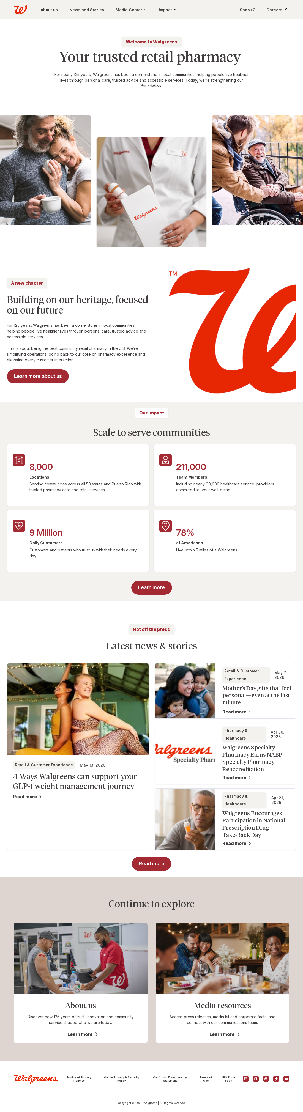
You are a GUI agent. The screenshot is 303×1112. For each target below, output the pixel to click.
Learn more (79, 1034)
